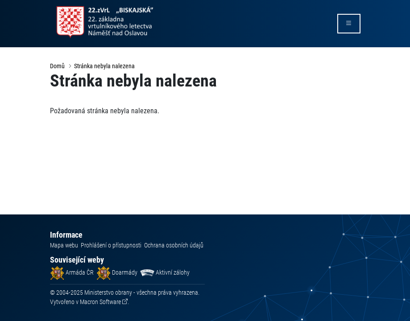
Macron (100, 301)
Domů (57, 66)
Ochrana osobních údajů (173, 245)
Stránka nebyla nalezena (104, 66)
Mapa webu (64, 245)
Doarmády (116, 272)
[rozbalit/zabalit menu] (348, 23)
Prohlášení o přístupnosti (111, 245)
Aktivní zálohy (165, 272)
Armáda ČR (72, 272)
